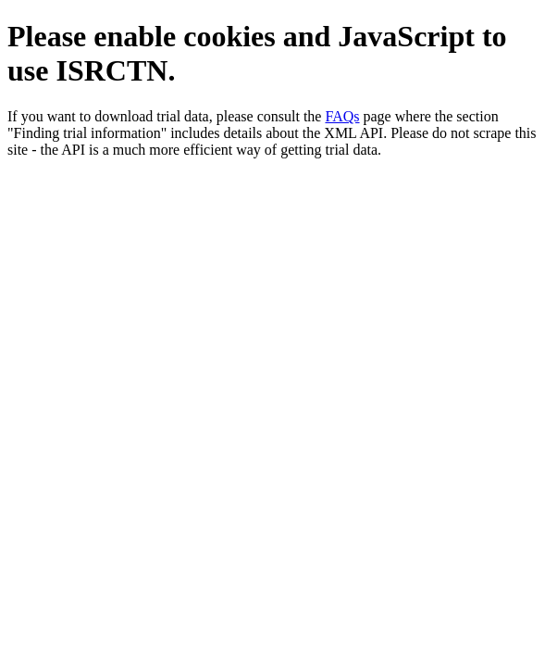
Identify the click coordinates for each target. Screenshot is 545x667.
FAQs (342, 116)
